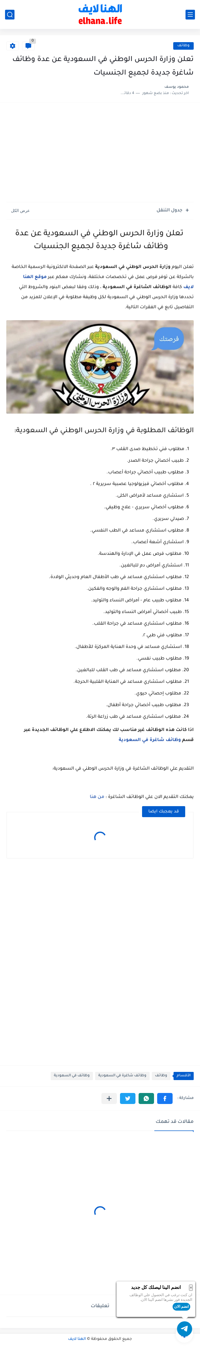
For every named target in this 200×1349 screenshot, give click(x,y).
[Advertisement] (100, 153)
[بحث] (9, 15)
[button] (165, 1098)
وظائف (183, 46)
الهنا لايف (77, 1339)
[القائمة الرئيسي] (190, 15)
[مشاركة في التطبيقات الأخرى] (109, 1098)
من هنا (97, 797)
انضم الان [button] (181, 1306)
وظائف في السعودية (72, 1076)
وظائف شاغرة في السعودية (150, 740)
